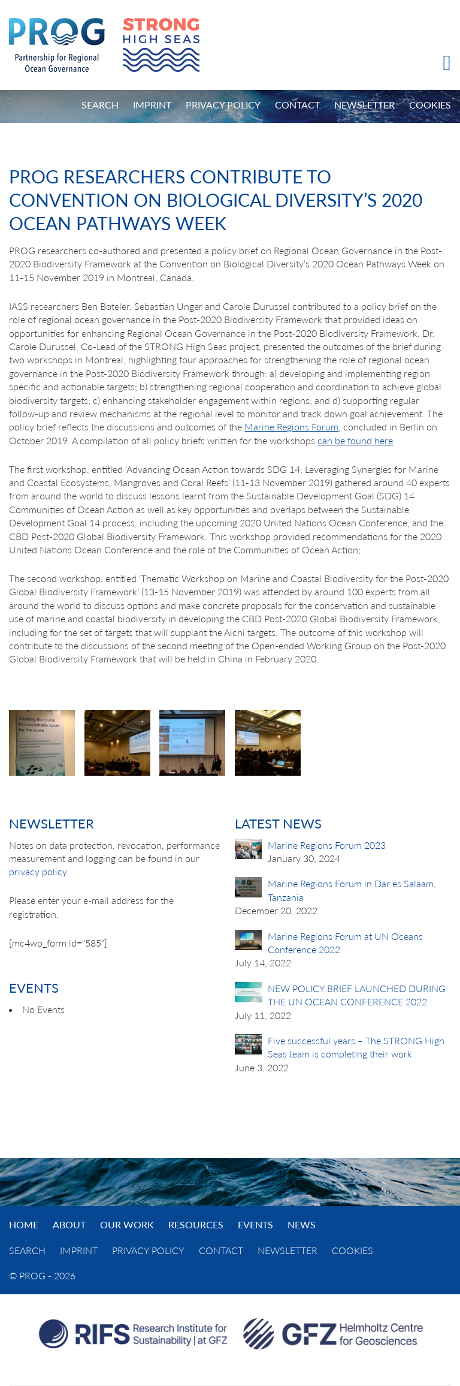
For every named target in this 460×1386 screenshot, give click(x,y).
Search (100, 104)
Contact (297, 104)
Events (255, 1224)
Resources (195, 1224)
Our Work (127, 1224)
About (69, 1224)
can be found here (355, 440)
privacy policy (38, 871)
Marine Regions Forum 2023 (327, 845)
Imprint (152, 104)
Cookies (430, 104)
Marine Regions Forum (291, 426)
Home (23, 1224)
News (302, 1224)
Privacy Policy (223, 104)
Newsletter (364, 104)
